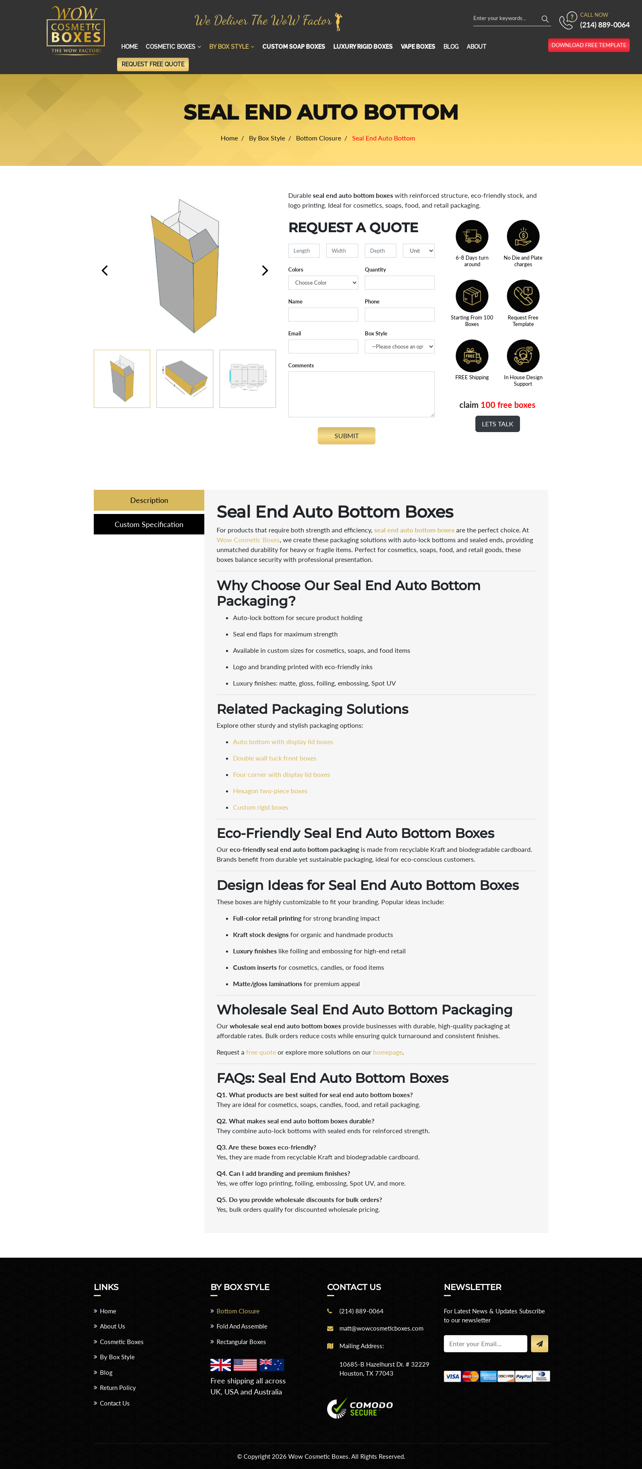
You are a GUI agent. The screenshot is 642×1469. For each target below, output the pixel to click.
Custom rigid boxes (260, 807)
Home (129, 46)
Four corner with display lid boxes (281, 774)
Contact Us (115, 1403)
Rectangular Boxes (241, 1341)
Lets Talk (497, 424)
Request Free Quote (153, 64)
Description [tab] (149, 500)
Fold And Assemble (242, 1326)
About (476, 46)
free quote (261, 1052)
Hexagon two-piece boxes (270, 790)
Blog (451, 46)
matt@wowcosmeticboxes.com (381, 1328)
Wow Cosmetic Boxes (248, 539)
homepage (387, 1052)
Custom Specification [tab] (149, 524)
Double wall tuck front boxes (274, 758)
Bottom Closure (238, 1311)
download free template (589, 45)
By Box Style (229, 46)
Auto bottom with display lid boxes (283, 741)
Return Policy (118, 1387)
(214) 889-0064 (605, 24)
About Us (112, 1326)
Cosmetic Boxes (170, 46)
